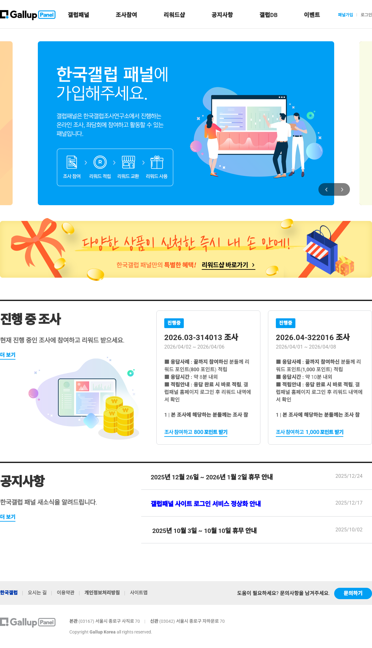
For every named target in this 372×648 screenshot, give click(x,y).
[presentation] (326, 189)
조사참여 (126, 15)
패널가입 (345, 15)
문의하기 (353, 593)
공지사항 (222, 15)
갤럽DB (268, 15)
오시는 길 (37, 593)
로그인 (366, 15)
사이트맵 (139, 593)
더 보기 (7, 355)
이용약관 (65, 593)
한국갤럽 (9, 593)
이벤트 (312, 15)
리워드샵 (174, 15)
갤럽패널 (78, 15)
